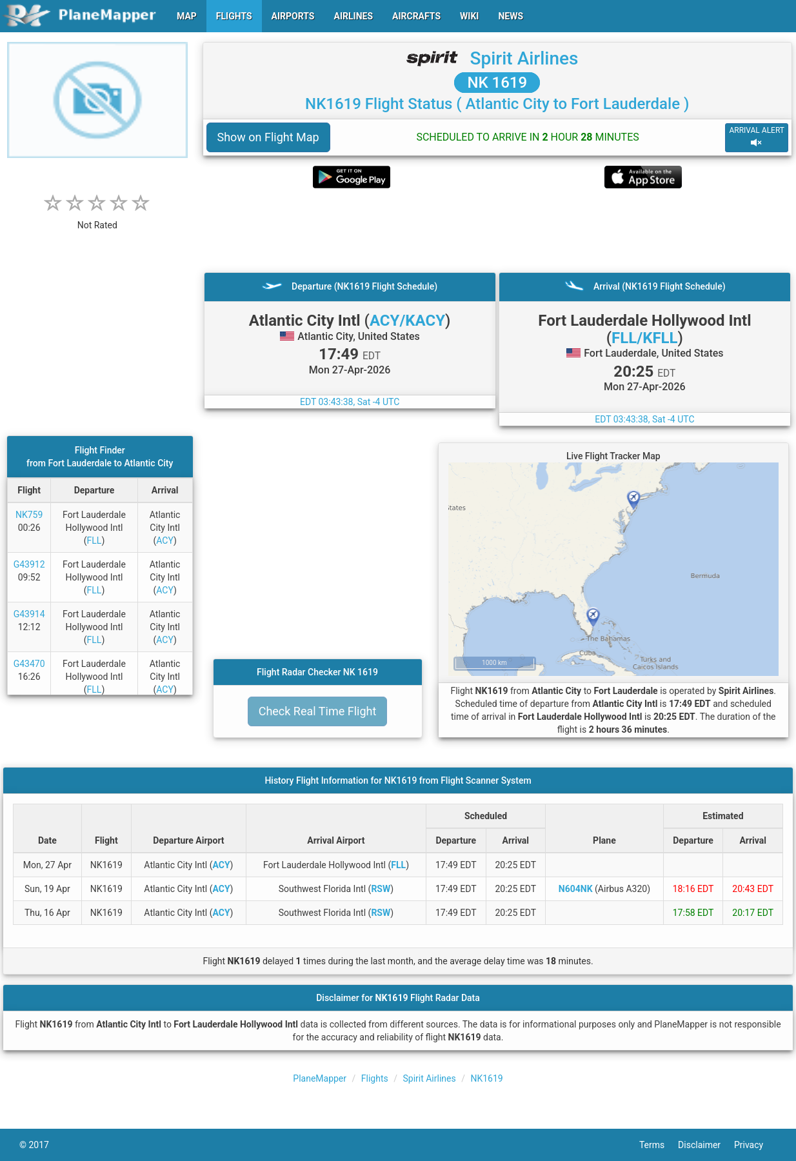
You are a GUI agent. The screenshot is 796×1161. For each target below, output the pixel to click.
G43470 (29, 664)
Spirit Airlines (524, 58)
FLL (94, 540)
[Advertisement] (498, 230)
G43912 (29, 564)
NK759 (29, 515)
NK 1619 (497, 83)
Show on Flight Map (268, 137)
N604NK (576, 889)
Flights (374, 1078)
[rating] (97, 218)
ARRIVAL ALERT (756, 137)
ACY (165, 540)
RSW (380, 889)
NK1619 (486, 1078)
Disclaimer (706, 1145)
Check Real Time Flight (318, 711)
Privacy (755, 1145)
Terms (658, 1145)
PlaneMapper (319, 1078)
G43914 (29, 614)
